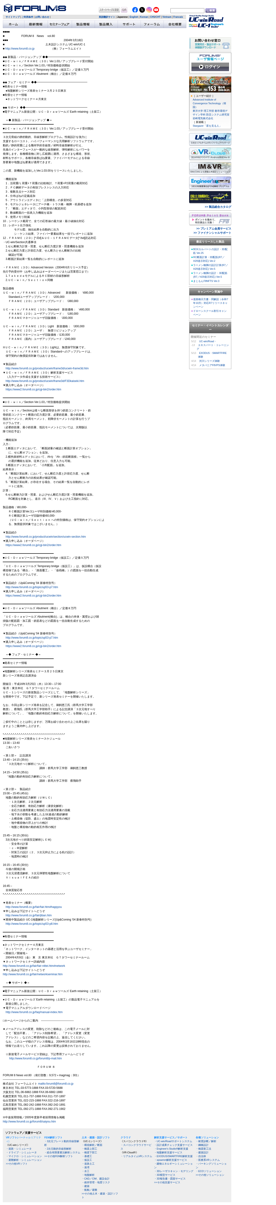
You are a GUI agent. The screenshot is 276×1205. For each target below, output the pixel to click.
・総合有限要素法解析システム (62, 1152)
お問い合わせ (42, 17)
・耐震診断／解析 (206, 1141)
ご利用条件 (27, 17)
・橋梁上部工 (89, 1148)
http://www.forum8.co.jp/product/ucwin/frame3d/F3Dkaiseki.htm (45, 381)
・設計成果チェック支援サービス (173, 1145)
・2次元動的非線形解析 (57, 1148)
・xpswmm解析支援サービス (170, 1159)
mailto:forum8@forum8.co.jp (56, 1083)
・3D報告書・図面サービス (170, 1178)
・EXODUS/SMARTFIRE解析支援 (173, 1156)
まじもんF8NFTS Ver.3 (206, 281)
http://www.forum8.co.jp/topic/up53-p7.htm (32, 587)
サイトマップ (13, 17)
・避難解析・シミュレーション (24, 1159)
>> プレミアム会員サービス (213, 228)
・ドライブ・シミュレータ (21, 1152)
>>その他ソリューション (210, 1174)
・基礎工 (87, 1156)
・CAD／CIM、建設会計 (96, 1178)
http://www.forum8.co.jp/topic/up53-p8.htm (32, 923)
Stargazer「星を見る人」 (207, 125)
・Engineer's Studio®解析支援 (171, 1148)
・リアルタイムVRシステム (136, 1156)
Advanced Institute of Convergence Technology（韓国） (209, 103)
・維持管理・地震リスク (96, 1182)
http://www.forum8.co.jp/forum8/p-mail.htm (35, 1058)
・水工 (85, 1171)
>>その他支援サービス (167, 1182)
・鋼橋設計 (202, 1145)
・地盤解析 (88, 1174)
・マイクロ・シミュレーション (24, 1156)
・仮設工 (87, 1159)
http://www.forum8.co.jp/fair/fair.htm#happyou (34, 907)
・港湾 (85, 1167)
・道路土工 (88, 1163)
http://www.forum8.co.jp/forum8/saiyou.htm (29, 1121)
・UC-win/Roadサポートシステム (173, 1141)
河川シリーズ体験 (209, 361)
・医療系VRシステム (208, 1159)
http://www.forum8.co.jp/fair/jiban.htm (29, 915)
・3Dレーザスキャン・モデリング (173, 1171)
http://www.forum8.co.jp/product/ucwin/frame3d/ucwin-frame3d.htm (46, 368)
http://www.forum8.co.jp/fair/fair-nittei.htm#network (34, 966)
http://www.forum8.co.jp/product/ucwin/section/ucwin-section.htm (46, 536)
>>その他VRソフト (17, 1163)
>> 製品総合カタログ (218, 207)
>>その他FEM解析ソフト (58, 1156)
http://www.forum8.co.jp (20, 48)
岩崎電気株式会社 (203, 118)
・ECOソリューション (209, 1171)
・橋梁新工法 (203, 1148)
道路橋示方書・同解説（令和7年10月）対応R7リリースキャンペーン (210, 303)
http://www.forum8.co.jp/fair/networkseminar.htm (33, 974)
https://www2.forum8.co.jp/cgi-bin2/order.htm (33, 389)
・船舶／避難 (89, 1189)
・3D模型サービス (164, 1174)
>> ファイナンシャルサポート (212, 232)
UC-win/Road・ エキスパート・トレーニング (213, 345)
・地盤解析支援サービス (168, 1152)
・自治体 (201, 1156)
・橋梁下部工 (89, 1152)
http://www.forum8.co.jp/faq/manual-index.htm (34, 1012)
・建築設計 (202, 1152)
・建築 (85, 1186)
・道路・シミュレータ (19, 1148)
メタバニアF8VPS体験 (212, 365)
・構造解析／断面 (92, 1145)
